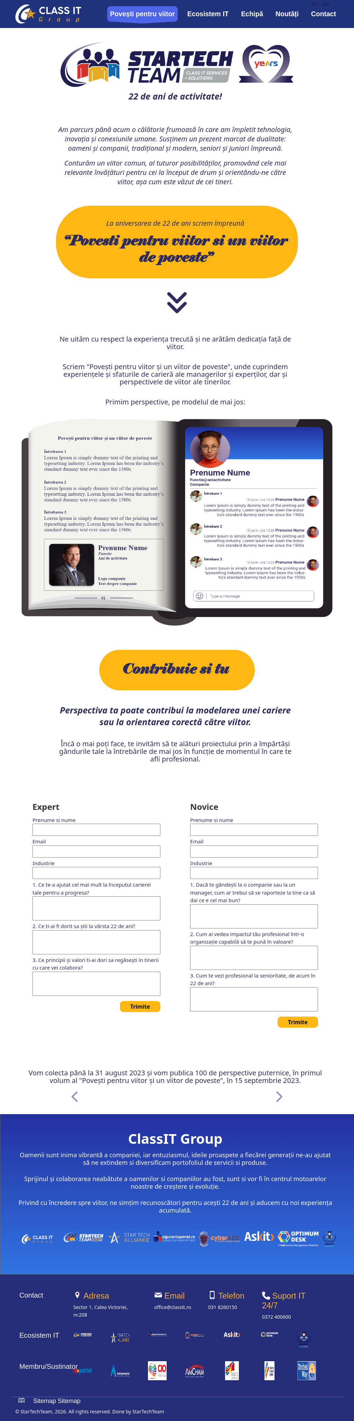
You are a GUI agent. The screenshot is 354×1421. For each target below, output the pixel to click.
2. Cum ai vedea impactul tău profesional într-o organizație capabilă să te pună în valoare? (247, 938)
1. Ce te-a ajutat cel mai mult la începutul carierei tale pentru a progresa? (91, 888)
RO (314, 4)
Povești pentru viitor (142, 14)
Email (39, 841)
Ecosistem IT (208, 14)
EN (325, 4)
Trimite (140, 1006)
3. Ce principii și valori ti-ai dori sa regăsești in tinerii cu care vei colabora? (95, 963)
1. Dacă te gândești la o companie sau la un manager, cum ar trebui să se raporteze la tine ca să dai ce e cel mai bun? (252, 892)
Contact (323, 14)
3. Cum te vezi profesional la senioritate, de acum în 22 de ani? (252, 979)
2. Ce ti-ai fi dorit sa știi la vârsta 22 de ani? (83, 926)
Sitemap (44, 1400)
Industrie (43, 863)
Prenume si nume (53, 819)
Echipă (252, 14)
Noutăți (287, 14)
